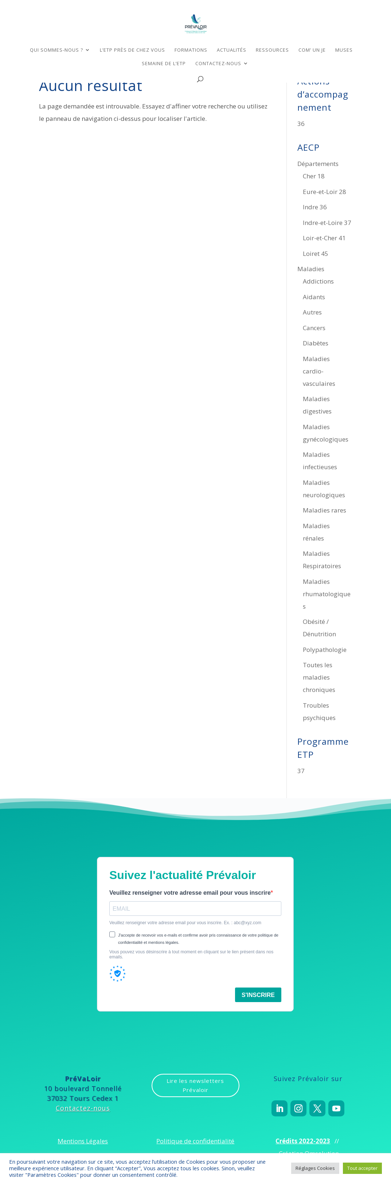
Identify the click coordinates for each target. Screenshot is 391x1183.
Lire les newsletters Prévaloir (195, 1085)
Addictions (318, 281)
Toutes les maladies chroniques (319, 677)
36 (301, 123)
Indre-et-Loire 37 (327, 222)
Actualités (231, 50)
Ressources (272, 50)
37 (301, 771)
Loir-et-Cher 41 (324, 238)
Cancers (314, 328)
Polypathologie (325, 649)
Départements (318, 163)
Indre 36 (315, 207)
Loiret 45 (315, 253)
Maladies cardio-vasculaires (319, 371)
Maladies (310, 269)
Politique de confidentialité (195, 1141)
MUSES (344, 50)
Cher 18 (314, 176)
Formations (191, 50)
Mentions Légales (83, 1141)
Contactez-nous (218, 64)
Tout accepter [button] (362, 1168)
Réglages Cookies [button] (315, 1168)
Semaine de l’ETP (164, 64)
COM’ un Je (312, 50)
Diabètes (315, 343)
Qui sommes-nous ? (56, 50)
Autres (312, 312)
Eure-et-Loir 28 (324, 191)
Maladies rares (324, 510)
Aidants (314, 297)
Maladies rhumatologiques (327, 593)
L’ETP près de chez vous (132, 50)
